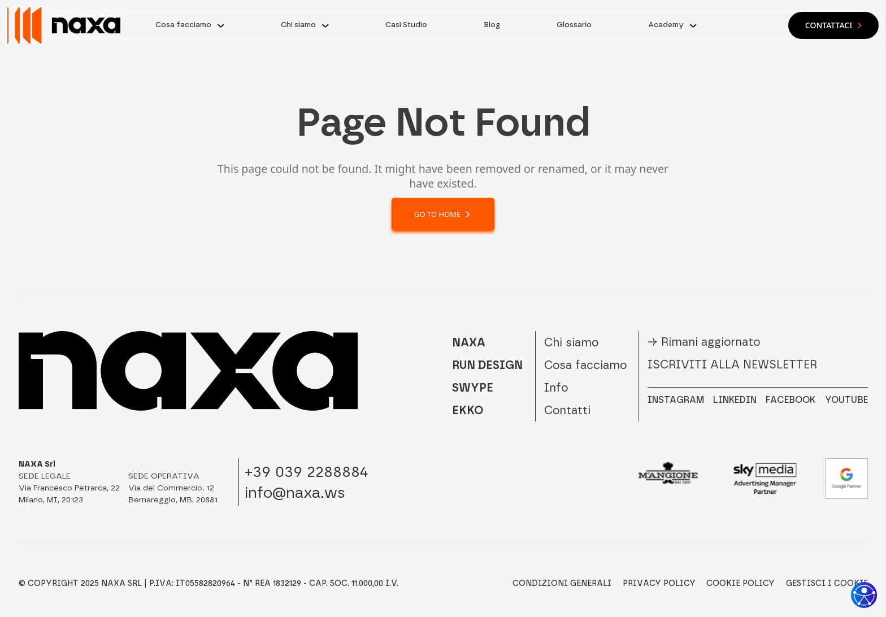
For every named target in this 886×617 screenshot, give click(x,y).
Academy (666, 24)
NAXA (468, 342)
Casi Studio (406, 24)
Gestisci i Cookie (827, 584)
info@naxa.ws (295, 492)
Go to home (443, 214)
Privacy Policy (659, 584)
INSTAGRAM (676, 399)
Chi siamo (298, 24)
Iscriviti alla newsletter (732, 364)
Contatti (567, 410)
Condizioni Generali (562, 584)
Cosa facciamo (183, 24)
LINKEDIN (735, 399)
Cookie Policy (740, 584)
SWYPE (472, 387)
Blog (492, 24)
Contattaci (833, 25)
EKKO (467, 410)
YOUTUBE (846, 399)
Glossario (574, 24)
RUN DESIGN (487, 365)
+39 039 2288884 (306, 471)
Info (556, 387)
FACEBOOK (790, 399)
